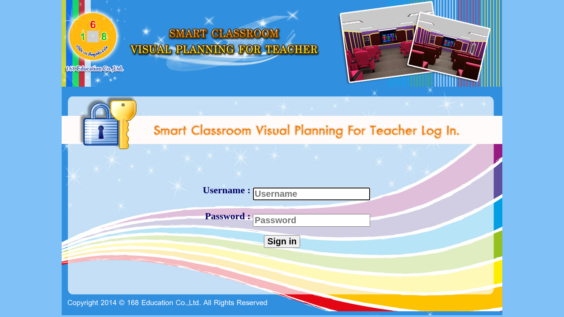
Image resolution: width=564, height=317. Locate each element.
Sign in (282, 241)
